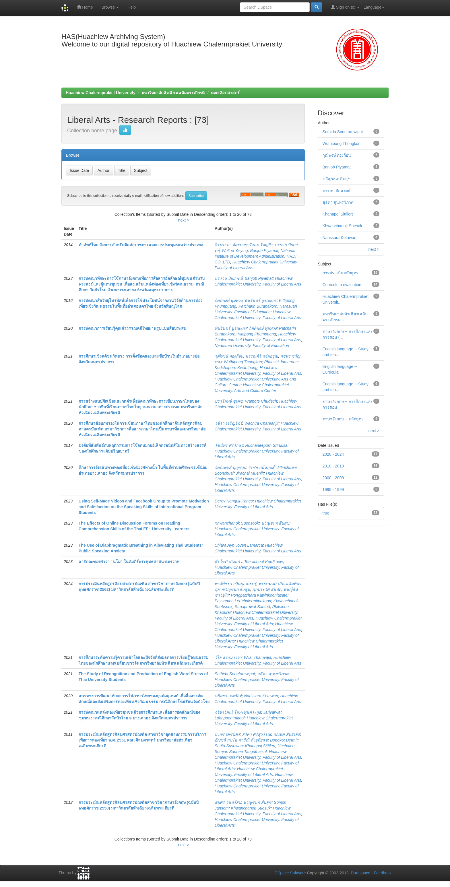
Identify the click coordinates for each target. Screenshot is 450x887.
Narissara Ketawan (261, 696)
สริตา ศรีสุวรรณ (256, 734)
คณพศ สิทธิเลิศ (286, 734)
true (326, 513)
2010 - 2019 (333, 466)
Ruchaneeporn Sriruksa (266, 445)
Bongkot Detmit (284, 740)
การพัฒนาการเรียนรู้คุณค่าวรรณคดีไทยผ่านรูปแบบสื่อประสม (132, 328)
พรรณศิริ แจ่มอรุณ (261, 356)
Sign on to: (345, 7)
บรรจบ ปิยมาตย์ (229, 278)
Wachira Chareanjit (261, 423)
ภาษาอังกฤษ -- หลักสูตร (343, 419)
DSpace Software (290, 873)
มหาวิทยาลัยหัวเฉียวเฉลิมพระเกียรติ (173, 92)
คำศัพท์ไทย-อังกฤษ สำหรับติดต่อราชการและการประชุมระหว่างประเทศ (141, 244)
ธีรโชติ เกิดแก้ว (228, 561)
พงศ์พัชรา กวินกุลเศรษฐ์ (236, 583)
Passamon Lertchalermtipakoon (243, 601)
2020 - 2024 (333, 454)
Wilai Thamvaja (257, 657)
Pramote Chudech (261, 401)
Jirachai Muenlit (250, 473)
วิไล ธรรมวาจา (228, 657)
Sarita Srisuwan (229, 746)
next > (183, 220)
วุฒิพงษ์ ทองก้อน (229, 356)
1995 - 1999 (333, 489)
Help (131, 7)
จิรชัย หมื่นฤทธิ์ (261, 467)
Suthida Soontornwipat (235, 673)
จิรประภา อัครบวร (231, 244)
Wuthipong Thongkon (243, 362)
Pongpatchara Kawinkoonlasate (259, 595)
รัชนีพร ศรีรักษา (229, 445)
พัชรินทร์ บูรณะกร (261, 300)
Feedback (382, 873)
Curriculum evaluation (342, 284)
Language (374, 7)
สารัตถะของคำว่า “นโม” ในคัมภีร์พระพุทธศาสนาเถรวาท (129, 561)
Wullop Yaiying (235, 250)
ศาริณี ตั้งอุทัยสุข (253, 740)
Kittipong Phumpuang (257, 334)
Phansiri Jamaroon (281, 362)
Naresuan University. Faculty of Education (252, 345)
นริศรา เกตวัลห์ (228, 696)
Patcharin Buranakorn (257, 306)
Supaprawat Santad (252, 606)
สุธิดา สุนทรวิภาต (272, 673)
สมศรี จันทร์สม (228, 802)
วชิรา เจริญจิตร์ (228, 423)
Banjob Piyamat (264, 250)
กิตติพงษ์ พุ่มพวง (229, 300)
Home (85, 7)
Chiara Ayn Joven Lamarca (239, 545)
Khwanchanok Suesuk (251, 808)
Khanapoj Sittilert (260, 746)
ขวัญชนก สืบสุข (275, 523)
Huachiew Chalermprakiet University (100, 92)
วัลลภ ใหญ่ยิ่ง (260, 244)
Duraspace (360, 873)
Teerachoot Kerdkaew (263, 561)
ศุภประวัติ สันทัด (266, 589)
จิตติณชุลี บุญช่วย (230, 467)
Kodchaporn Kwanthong (236, 367)
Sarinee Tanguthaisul (248, 751)
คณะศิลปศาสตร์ (225, 92)
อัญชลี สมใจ (225, 740)
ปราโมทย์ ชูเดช (229, 401)
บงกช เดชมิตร (227, 734)
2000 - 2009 (333, 477)
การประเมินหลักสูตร (340, 273)
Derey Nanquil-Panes (234, 501)
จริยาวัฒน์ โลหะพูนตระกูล (238, 712)
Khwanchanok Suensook (237, 523)
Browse (110, 7)
